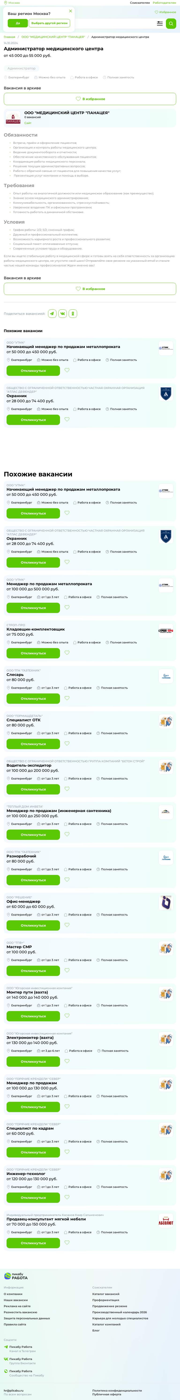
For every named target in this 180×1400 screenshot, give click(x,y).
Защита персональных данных (27, 1318)
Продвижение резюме (109, 1306)
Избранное (165, 12)
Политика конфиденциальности (117, 1390)
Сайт (27, 123)
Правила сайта (15, 1324)
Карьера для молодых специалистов (120, 1318)
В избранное (90, 99)
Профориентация (105, 1300)
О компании (13, 1294)
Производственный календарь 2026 (119, 1312)
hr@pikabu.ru (13, 1390)
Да (18, 23)
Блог (96, 1330)
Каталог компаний (106, 1324)
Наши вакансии (16, 1300)
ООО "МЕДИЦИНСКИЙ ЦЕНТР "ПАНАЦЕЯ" (53, 37)
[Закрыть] (70, 11)
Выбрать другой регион (49, 23)
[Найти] (171, 23)
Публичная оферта (106, 1394)
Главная (9, 37)
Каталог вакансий (106, 1294)
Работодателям (164, 2)
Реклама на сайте (17, 1306)
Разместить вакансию (20, 1312)
